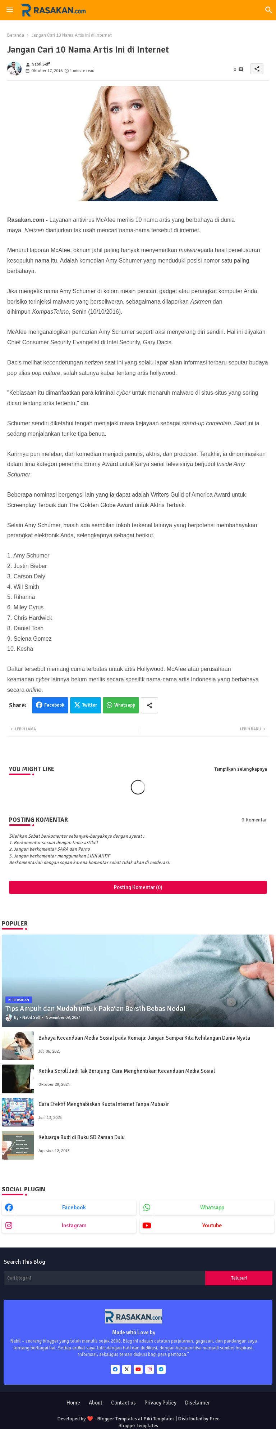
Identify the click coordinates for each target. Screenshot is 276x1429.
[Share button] (149, 705)
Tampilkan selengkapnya (241, 769)
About (95, 1402)
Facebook (54, 705)
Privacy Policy (160, 1402)
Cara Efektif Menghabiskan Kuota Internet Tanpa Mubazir (103, 1104)
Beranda (15, 35)
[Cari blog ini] (104, 1278)
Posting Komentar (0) (138, 887)
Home (73, 1402)
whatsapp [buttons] (212, 1207)
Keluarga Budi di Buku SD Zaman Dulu (81, 1137)
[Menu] (9, 10)
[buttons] (115, 1369)
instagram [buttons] (74, 1225)
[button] (269, 10)
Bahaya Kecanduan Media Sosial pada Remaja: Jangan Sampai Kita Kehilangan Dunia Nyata (144, 1038)
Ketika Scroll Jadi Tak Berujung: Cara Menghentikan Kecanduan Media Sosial (126, 1071)
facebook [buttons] (74, 1207)
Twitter (89, 705)
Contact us (123, 1402)
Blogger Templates (117, 1419)
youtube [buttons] (212, 1225)
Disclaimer (197, 1402)
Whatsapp (124, 705)
